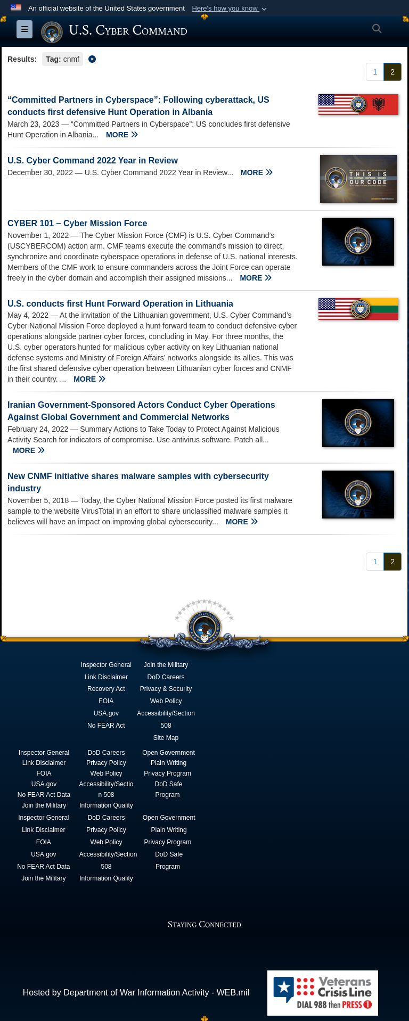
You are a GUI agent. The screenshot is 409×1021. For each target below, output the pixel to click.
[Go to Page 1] (375, 72)
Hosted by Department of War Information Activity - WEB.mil (136, 992)
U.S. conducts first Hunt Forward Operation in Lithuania (120, 303)
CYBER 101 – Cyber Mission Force (77, 223)
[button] (230, 8)
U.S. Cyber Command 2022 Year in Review (92, 160)
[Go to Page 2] (392, 72)
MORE (122, 134)
